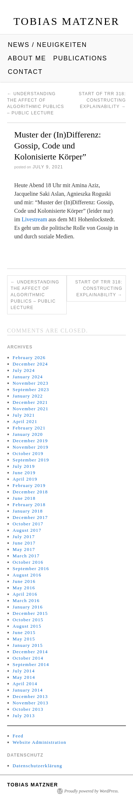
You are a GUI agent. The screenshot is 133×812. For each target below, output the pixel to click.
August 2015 (27, 626)
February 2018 (29, 504)
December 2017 (30, 517)
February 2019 (29, 485)
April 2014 (25, 683)
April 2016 (25, 594)
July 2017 (24, 536)
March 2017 (26, 555)
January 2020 (28, 434)
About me (27, 58)
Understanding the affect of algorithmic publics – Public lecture (35, 295)
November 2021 (31, 408)
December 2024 (30, 364)
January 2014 (28, 690)
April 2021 (25, 421)
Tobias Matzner (66, 21)
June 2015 (24, 632)
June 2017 (24, 543)
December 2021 (30, 402)
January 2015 (28, 645)
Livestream (35, 219)
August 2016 (27, 575)
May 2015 (24, 639)
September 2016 (31, 568)
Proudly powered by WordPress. (91, 791)
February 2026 (29, 357)
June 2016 (24, 581)
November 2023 (31, 383)
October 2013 (28, 709)
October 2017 (28, 523)
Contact (25, 71)
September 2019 (31, 459)
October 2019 (28, 453)
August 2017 (27, 530)
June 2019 (24, 472)
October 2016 (28, 562)
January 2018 (28, 511)
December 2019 (30, 440)
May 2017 (24, 549)
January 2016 (28, 607)
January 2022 (28, 396)
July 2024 (24, 370)
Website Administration (39, 742)
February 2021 (29, 428)
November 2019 (31, 447)
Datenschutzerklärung (37, 765)
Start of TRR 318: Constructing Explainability (102, 100)
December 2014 (30, 651)
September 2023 (31, 389)
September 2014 (31, 664)
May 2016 (24, 587)
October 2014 (28, 658)
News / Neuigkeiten (47, 44)
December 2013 (30, 696)
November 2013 (31, 702)
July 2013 (24, 715)
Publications (80, 58)
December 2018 (30, 491)
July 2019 (24, 466)
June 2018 (24, 498)
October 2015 (28, 619)
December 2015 (30, 613)
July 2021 (24, 415)
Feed (18, 735)
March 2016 (26, 600)
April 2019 (25, 479)
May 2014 (24, 677)
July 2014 (24, 670)
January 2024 (28, 376)
